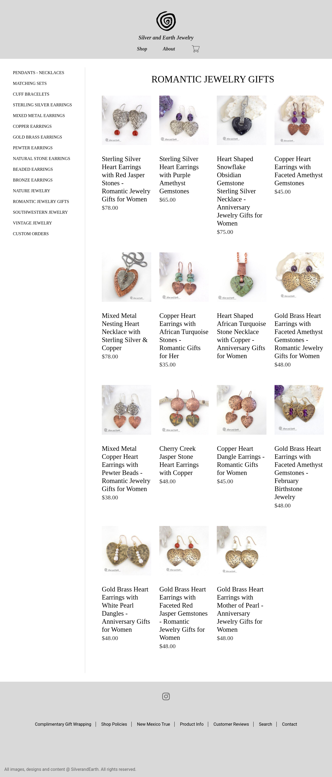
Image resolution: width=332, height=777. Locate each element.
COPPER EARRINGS (32, 126)
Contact (289, 724)
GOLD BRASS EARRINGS (37, 137)
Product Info (192, 724)
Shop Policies (114, 724)
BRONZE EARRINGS (33, 180)
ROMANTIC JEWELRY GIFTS (41, 201)
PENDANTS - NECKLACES (38, 72)
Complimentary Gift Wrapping (63, 724)
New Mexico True (153, 724)
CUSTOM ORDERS (31, 233)
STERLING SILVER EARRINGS (42, 105)
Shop (142, 49)
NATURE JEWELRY (31, 190)
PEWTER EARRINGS (33, 148)
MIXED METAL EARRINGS (39, 115)
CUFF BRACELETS (31, 94)
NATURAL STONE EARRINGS (41, 158)
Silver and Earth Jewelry (165, 38)
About (169, 49)
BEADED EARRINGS (33, 169)
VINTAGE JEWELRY (32, 223)
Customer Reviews (231, 724)
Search (265, 724)
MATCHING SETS (30, 83)
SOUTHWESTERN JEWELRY (40, 212)
